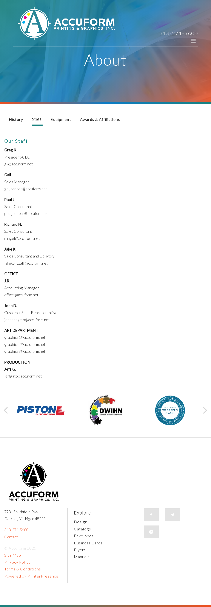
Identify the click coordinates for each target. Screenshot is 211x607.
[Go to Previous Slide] (6, 410)
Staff (37, 119)
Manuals (82, 556)
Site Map (12, 555)
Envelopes (84, 535)
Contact (11, 537)
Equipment (61, 119)
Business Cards (88, 543)
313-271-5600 (178, 33)
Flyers (80, 549)
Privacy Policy (17, 562)
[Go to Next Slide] (205, 410)
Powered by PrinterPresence (31, 576)
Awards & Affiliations (100, 119)
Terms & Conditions (22, 569)
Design (80, 521)
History (16, 119)
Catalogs (82, 529)
